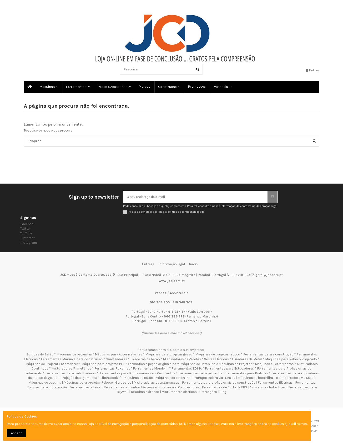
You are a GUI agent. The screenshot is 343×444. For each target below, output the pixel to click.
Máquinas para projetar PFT (103, 364)
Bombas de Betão (39, 354)
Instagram (28, 243)
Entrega (148, 264)
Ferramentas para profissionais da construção (218, 383)
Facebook (27, 224)
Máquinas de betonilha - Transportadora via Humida (195, 378)
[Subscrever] (272, 197)
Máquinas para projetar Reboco (88, 383)
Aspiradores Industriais (267, 387)
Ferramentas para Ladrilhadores (70, 373)
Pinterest (27, 238)
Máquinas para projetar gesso (168, 354)
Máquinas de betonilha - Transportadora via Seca (275, 378)
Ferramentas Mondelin (150, 368)
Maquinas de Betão (138, 378)
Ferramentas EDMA (187, 368)
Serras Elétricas (216, 359)
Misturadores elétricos (179, 392)
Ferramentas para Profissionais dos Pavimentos (137, 373)
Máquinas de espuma (44, 383)
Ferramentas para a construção (268, 354)
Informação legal (171, 264)
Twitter (25, 229)
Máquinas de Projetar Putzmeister (51, 364)
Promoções (208, 392)
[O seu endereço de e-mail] (195, 197)
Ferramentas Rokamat (112, 368)
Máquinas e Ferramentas (274, 364)
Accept (16, 433)
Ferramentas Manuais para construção (72, 359)
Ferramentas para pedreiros (200, 373)
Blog (222, 392)
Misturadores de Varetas (182, 359)
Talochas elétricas (145, 392)
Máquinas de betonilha (74, 354)
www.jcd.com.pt (172, 281)
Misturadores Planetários (71, 368)
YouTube (26, 233)
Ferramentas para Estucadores (229, 368)
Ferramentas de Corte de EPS (224, 387)
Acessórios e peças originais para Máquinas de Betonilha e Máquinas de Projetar (190, 364)
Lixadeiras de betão (145, 359)
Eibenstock (109, 378)
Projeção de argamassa (79, 378)
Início (193, 264)
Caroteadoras (116, 359)
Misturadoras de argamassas (157, 383)
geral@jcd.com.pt (269, 275)
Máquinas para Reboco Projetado (291, 359)
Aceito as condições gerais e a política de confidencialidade (166, 211)
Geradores (123, 383)
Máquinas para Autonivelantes (118, 354)
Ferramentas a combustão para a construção (140, 387)
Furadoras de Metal (247, 359)
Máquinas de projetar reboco (217, 354)
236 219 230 (241, 275)
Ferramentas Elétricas (275, 383)
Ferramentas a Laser (85, 387)
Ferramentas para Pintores (247, 373)
